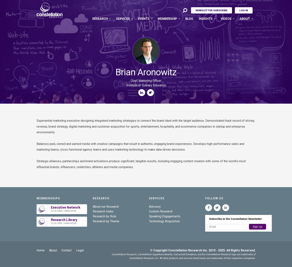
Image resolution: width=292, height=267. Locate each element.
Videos (226, 19)
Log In (243, 10)
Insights (206, 19)
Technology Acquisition (164, 221)
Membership (167, 19)
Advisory (155, 206)
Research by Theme (106, 221)
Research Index (103, 211)
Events (144, 19)
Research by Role (104, 216)
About (245, 19)
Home (41, 250)
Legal (80, 250)
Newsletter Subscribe (211, 10)
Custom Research (161, 211)
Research (100, 19)
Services (123, 19)
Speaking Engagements (164, 216)
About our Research (106, 206)
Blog (189, 19)
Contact (67, 250)
